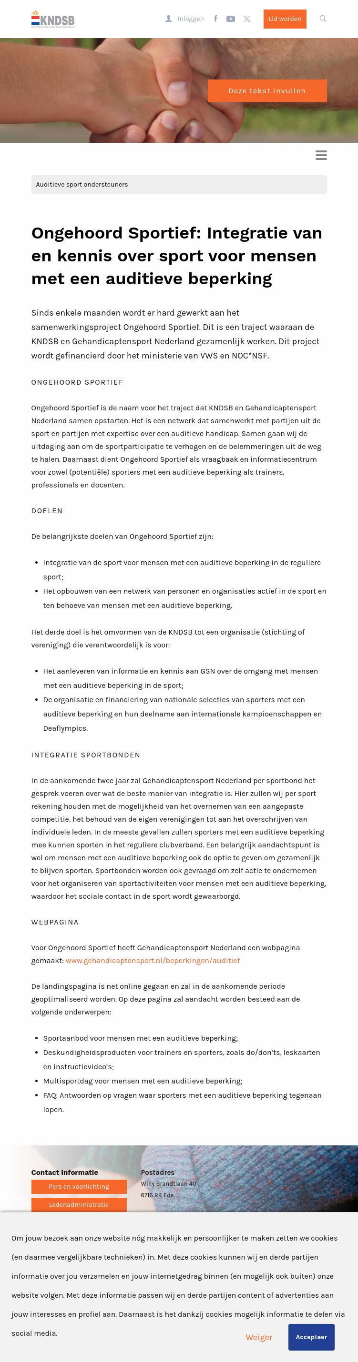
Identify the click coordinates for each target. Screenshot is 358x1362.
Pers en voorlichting (79, 1187)
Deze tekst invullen (267, 90)
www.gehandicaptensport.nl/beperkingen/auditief (153, 960)
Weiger (259, 1337)
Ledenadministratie (79, 1205)
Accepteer (311, 1337)
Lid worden (284, 19)
